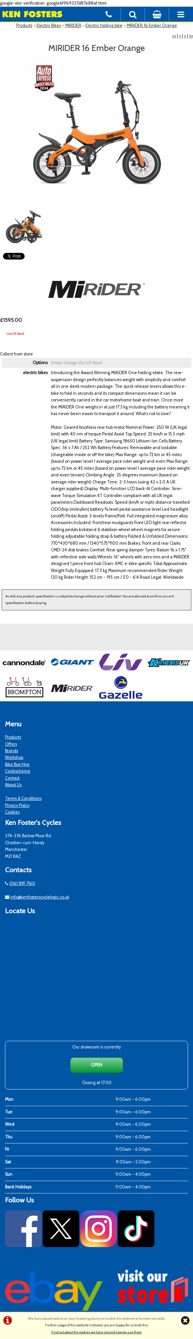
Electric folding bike (104, 25)
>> (191, 35)
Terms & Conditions (23, 798)
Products (24, 25)
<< (174, 35)
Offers (11, 744)
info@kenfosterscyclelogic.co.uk (39, 897)
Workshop (14, 757)
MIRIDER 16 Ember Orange (152, 25)
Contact (12, 778)
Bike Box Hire (17, 764)
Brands (11, 750)
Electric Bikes (49, 25)
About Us (13, 784)
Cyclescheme (17, 771)
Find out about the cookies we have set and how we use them (96, 1332)
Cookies (12, 812)
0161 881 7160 (22, 883)
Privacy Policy (17, 805)
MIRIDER (73, 25)
